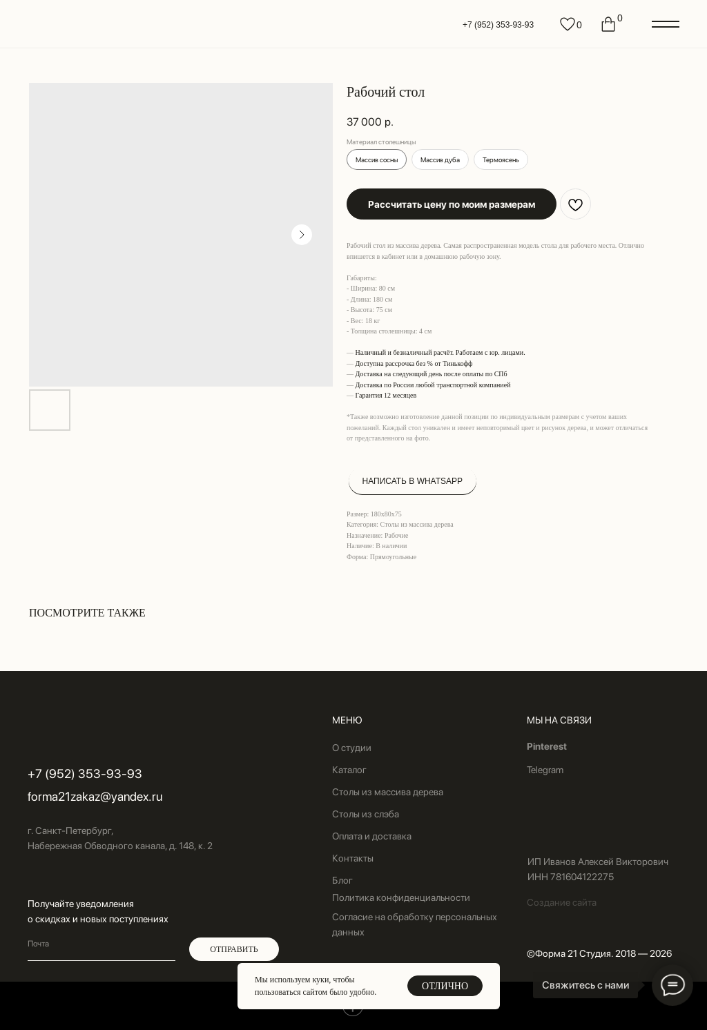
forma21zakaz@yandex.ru (95, 796)
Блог (342, 880)
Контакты (353, 858)
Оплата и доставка (371, 836)
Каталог (349, 769)
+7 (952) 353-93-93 (498, 25)
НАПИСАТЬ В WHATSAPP (412, 481)
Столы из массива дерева (387, 791)
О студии (351, 747)
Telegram (545, 769)
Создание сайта (562, 902)
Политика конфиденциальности (401, 897)
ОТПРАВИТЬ (234, 949)
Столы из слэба (365, 813)
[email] (101, 943)
